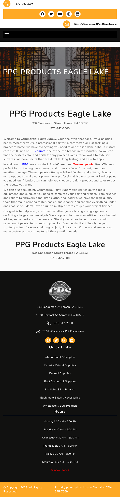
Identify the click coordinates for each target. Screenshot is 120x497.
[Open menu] (6, 34)
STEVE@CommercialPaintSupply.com (63, 331)
